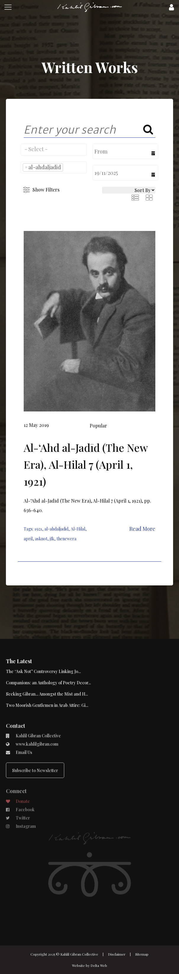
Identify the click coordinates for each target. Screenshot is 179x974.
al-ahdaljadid (56, 529)
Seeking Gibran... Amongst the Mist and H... (47, 672)
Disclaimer (116, 954)
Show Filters (46, 189)
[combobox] (54, 150)
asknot (41, 538)
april (28, 538)
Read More (142, 528)
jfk (52, 538)
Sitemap (142, 954)
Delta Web (99, 965)
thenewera (66, 538)
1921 (38, 529)
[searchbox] (53, 149)
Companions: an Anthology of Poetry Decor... (48, 661)
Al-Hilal (78, 529)
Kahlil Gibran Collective (79, 954)
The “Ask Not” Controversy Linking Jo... (43, 650)
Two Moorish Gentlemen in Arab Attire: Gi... (47, 684)
